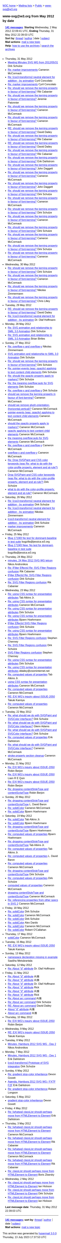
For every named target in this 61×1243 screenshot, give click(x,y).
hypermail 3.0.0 (47, 1233)
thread (19, 38)
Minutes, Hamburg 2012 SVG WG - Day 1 (32, 1055)
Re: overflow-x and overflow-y (25, 346)
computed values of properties (25, 885)
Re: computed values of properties (27, 674)
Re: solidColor (16, 808)
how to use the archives (26, 45)
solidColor (13, 937)
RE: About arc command (22, 1005)
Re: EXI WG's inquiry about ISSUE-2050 (31, 767)
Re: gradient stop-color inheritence (28, 1074)
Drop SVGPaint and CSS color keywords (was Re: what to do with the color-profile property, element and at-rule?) (31, 478)
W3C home (9, 5)
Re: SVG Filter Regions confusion (27, 582)
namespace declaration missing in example (33, 957)
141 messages (14, 27)
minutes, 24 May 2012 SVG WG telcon (30, 560)
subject (45, 38)
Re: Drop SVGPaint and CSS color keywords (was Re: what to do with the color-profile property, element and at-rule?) (33, 464)
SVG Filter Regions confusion (25, 652)
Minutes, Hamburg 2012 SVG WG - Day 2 (32, 1044)
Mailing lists (25, 5)
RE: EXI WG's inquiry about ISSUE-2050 (31, 696)
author (28, 38)
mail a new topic (30, 42)
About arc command (19, 1013)
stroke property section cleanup (26, 755)
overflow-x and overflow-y (22, 452)
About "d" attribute (18, 1009)
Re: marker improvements (23, 69)
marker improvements (20, 526)
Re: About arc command (22, 998)
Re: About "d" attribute (20, 968)
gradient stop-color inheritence (25, 1100)
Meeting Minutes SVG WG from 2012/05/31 (33, 62)
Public (38, 5)
